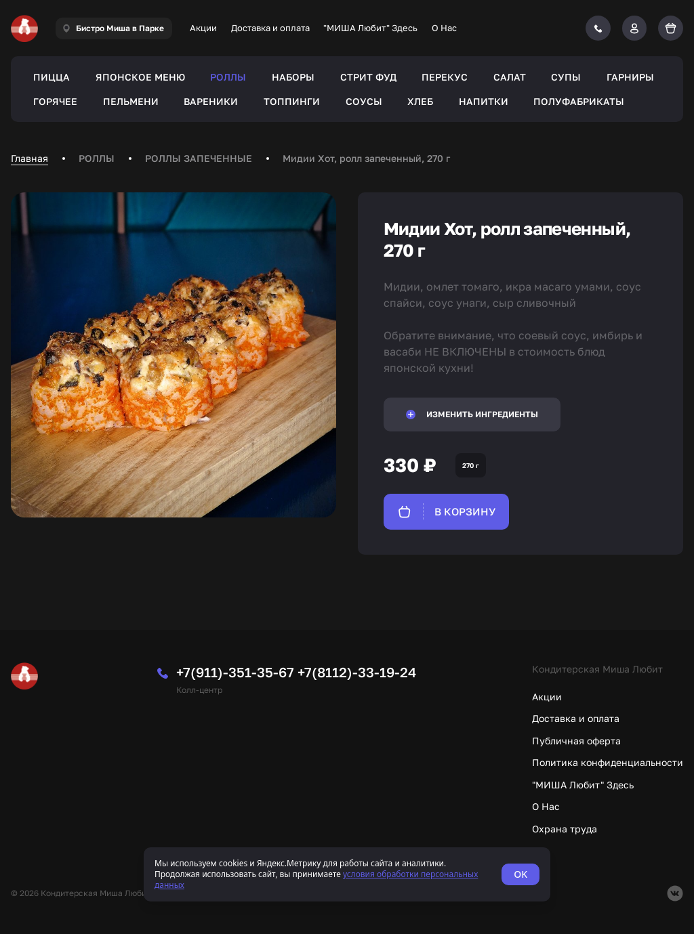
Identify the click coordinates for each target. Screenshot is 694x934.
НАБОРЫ (293, 77)
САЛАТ (509, 77)
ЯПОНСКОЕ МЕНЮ (140, 77)
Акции (203, 27)
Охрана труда (564, 828)
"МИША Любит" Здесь (370, 27)
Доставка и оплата (270, 27)
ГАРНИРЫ (630, 77)
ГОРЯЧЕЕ (55, 101)
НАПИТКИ (483, 101)
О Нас (444, 27)
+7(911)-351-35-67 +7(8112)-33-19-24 (296, 672)
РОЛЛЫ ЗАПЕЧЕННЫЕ (198, 158)
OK (520, 874)
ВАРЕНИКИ (211, 101)
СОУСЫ (364, 101)
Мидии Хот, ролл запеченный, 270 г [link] (366, 158)
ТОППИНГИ (292, 101)
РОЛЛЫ (228, 77)
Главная (29, 158)
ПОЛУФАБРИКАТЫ (578, 101)
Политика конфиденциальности (607, 762)
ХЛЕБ (420, 101)
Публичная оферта (576, 740)
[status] (347, 874)
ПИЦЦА (51, 77)
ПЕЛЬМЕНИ (131, 101)
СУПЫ (566, 77)
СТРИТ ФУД (368, 77)
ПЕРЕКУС (445, 77)
